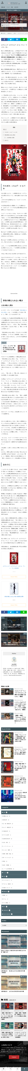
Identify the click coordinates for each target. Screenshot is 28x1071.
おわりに (6, 140)
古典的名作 (6, 910)
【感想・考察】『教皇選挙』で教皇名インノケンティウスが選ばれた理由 (20, 1014)
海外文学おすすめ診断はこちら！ (14, 10)
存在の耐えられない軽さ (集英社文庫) (14, 596)
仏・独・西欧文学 (8, 823)
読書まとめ (6, 816)
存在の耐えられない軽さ (9, 135)
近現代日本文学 (7, 838)
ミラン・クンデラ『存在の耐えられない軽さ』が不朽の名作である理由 (9, 348)
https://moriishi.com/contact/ (15, 675)
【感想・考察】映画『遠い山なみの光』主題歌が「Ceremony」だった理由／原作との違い (7, 1035)
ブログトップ (3, 1069)
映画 (4, 25)
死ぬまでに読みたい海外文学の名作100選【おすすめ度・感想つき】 (13, 951)
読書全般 (3, 7)
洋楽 (12, 7)
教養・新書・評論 (8, 854)
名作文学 (16, 7)
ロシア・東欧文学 (8, 827)
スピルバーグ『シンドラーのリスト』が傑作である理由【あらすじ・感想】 (20, 693)
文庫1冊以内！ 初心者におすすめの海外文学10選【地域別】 (13, 971)
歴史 (5, 861)
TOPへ (24, 1069)
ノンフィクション (8, 846)
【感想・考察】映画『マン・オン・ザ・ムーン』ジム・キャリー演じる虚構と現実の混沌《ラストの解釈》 (20, 767)
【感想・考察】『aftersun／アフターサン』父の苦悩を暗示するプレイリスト (20, 719)
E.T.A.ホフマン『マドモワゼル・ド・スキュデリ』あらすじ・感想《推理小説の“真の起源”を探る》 (21, 752)
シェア (10, 1069)
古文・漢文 (6, 842)
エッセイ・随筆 (7, 850)
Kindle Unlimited (7, 914)
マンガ (7, 7)
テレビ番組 (6, 903)
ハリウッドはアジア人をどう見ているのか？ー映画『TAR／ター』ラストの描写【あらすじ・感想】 (20, 706)
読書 (5, 812)
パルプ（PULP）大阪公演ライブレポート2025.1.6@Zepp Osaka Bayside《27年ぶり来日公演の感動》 (21, 795)
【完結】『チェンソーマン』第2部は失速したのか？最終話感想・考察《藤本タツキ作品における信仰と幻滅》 (20, 738)
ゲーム (5, 899)
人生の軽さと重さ (9, 138)
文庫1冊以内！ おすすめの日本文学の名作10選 (12, 991)
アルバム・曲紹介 (8, 884)
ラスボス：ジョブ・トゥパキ (10, 132)
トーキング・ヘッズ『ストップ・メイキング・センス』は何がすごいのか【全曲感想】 (20, 1035)
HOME (3, 33)
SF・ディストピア (8, 857)
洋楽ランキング (7, 887)
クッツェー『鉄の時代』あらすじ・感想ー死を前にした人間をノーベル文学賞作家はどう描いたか (20, 780)
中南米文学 (6, 831)
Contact (14, 1057)
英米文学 (6, 820)
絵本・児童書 (7, 865)
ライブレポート (7, 880)
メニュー (17, 1069)
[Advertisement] (14, 281)
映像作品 (7, 25)
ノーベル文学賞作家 (8, 869)
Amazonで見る (14, 576)
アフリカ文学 (7, 835)
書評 (5, 906)
